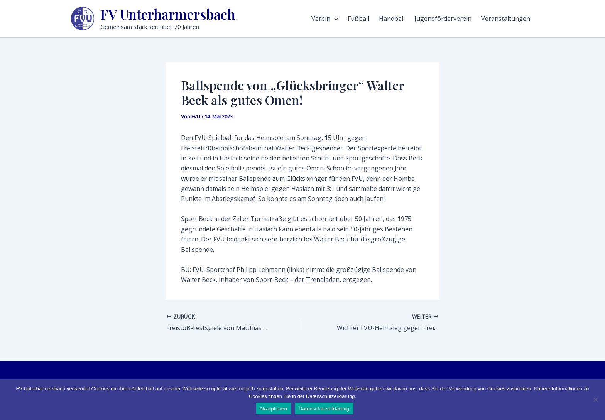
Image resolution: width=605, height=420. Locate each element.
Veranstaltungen (505, 18)
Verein (324, 18)
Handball (392, 18)
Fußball (358, 18)
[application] (334, 18)
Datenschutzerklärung (324, 409)
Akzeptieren (273, 409)
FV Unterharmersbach (167, 14)
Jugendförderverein (442, 18)
